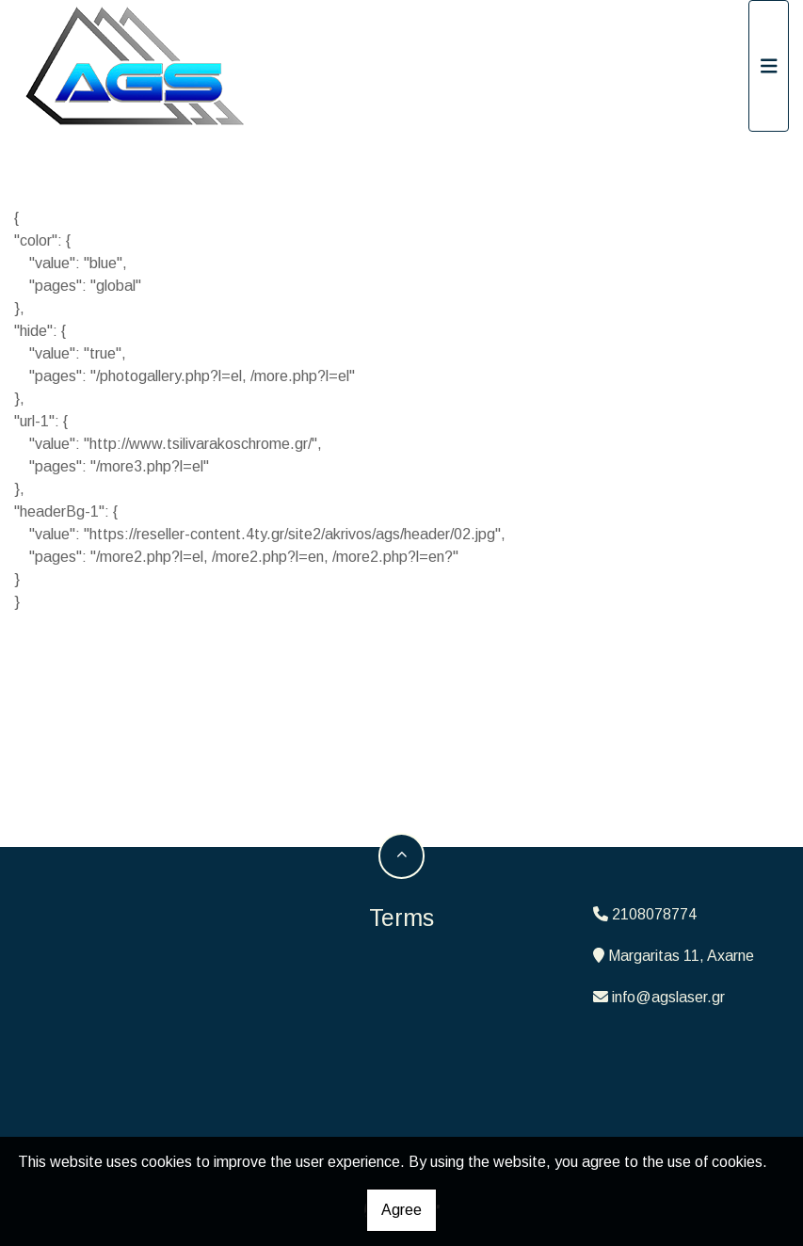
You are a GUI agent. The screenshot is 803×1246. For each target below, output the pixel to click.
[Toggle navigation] (769, 66)
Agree (401, 1210)
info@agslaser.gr (668, 997)
